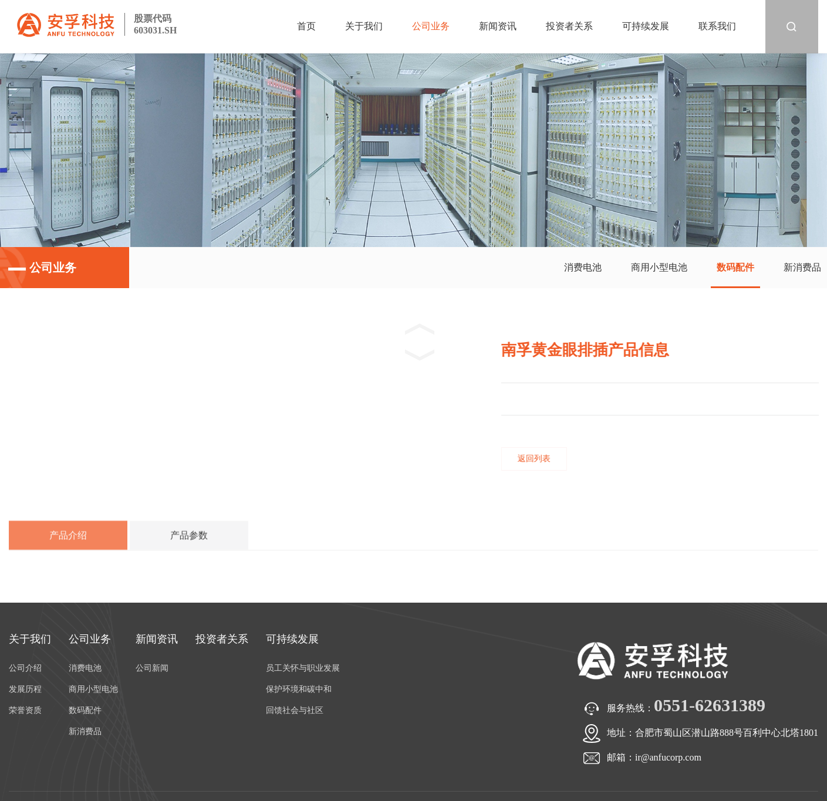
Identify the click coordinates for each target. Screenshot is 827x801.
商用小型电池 (659, 267)
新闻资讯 (498, 26)
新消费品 (802, 267)
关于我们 (364, 26)
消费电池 (583, 267)
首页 (306, 26)
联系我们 (717, 26)
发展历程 (25, 689)
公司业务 (431, 26)
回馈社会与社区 (294, 710)
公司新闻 (152, 668)
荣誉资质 (25, 710)
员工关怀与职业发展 (303, 668)
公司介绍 (25, 668)
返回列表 (544, 458)
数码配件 (735, 267)
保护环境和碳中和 (299, 689)
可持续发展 (645, 26)
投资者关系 (569, 26)
